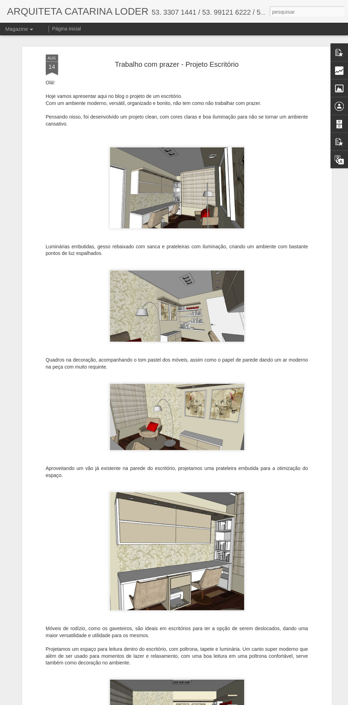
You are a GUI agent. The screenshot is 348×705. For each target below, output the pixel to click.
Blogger (202, 701)
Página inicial (66, 28)
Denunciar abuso (225, 701)
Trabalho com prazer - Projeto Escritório (177, 57)
